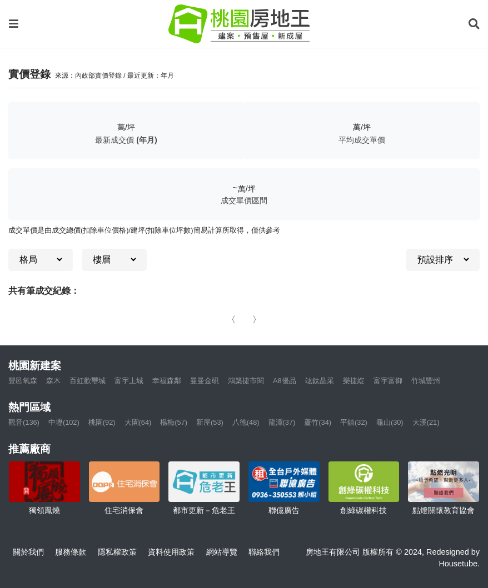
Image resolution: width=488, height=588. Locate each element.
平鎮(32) (353, 422)
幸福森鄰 (166, 380)
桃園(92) (102, 422)
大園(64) (138, 422)
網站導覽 (221, 551)
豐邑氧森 (22, 380)
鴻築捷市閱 (246, 380)
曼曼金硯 (204, 380)
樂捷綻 (354, 380)
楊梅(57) (173, 422)
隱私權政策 (117, 551)
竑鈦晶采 (319, 380)
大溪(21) (426, 422)
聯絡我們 (264, 551)
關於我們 (28, 551)
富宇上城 (128, 380)
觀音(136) (23, 422)
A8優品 (284, 380)
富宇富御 (388, 380)
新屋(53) (209, 422)
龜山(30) (390, 422)
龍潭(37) (282, 422)
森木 (53, 380)
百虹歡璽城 (87, 380)
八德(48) (246, 422)
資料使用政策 (171, 551)
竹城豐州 (425, 380)
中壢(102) (63, 422)
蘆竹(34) (317, 422)
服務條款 (70, 551)
